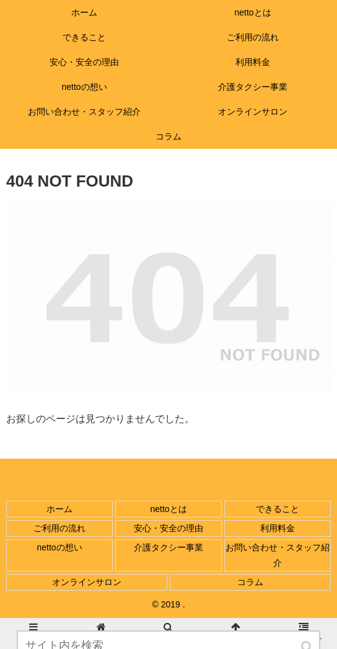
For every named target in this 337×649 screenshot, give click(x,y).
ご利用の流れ (59, 528)
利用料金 (277, 528)
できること (277, 509)
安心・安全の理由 (168, 528)
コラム (250, 582)
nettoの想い (59, 547)
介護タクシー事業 (168, 547)
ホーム (59, 509)
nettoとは (168, 509)
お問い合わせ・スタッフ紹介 (277, 555)
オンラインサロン (86, 582)
